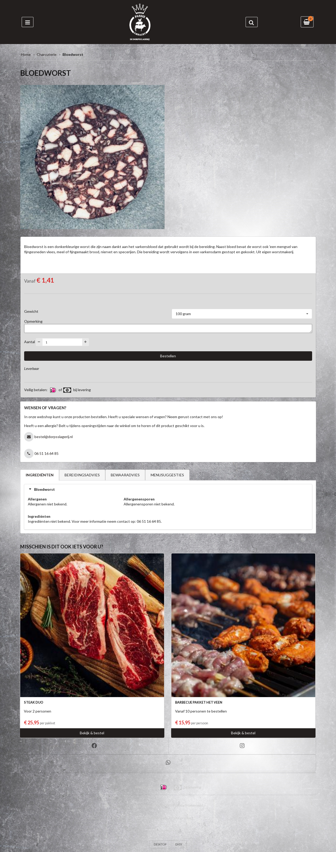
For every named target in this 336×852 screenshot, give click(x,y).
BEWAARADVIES (125, 475)
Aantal (29, 341)
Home (26, 54)
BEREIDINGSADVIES (82, 475)
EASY (178, 844)
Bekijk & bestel (92, 733)
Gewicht (31, 311)
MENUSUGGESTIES (167, 475)
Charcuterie (46, 54)
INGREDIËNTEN (40, 475)
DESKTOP (160, 844)
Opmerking (33, 321)
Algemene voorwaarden (152, 805)
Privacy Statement (188, 805)
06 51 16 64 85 (46, 453)
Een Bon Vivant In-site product (168, 818)
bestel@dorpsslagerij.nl (53, 436)
